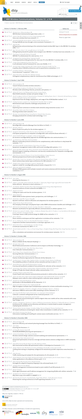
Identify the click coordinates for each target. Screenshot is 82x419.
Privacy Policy (17, 390)
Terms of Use (10, 390)
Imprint (23, 390)
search (24, 2)
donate (41, 2)
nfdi (34, 2)
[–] (61, 28)
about (30, 2)
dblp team (25, 387)
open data (23, 389)
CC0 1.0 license (33, 389)
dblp (11, 2)
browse (17, 2)
